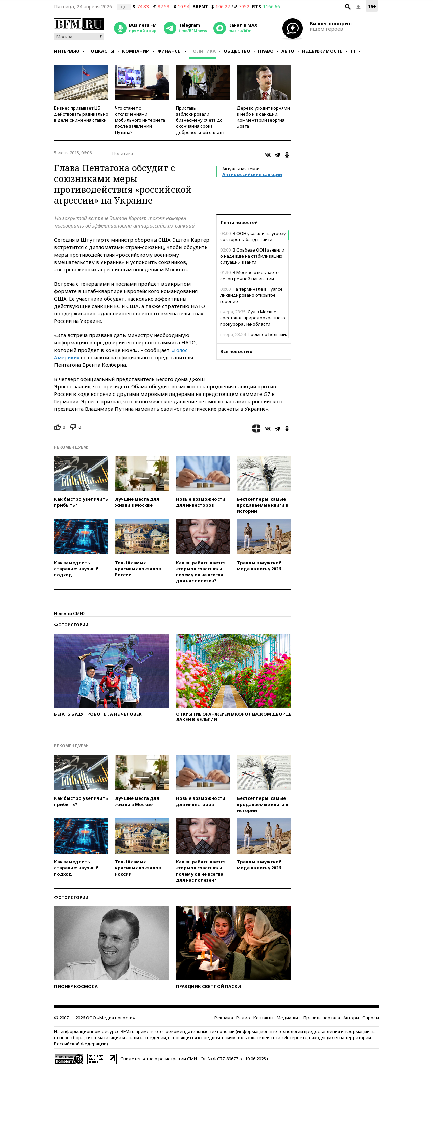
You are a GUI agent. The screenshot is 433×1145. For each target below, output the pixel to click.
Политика (202, 51)
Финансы (169, 51)
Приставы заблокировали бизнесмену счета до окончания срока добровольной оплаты (200, 120)
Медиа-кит (288, 1018)
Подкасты (100, 51)
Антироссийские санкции (252, 174)
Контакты (263, 1018)
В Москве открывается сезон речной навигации (250, 275)
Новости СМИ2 (69, 613)
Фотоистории (71, 625)
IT (353, 51)
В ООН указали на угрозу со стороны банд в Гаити (253, 236)
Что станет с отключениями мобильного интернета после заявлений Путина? (140, 120)
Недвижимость (322, 51)
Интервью (66, 51)
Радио (243, 1018)
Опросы (370, 1018)
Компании (136, 51)
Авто (287, 51)
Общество (237, 51)
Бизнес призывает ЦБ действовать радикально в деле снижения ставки (81, 114)
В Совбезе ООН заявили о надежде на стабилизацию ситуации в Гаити (252, 256)
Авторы (351, 1018)
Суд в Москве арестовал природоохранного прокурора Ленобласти (252, 318)
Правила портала (321, 1018)
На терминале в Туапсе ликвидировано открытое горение (251, 295)
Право (266, 51)
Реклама (223, 1018)
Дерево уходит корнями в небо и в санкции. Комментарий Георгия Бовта (263, 117)
